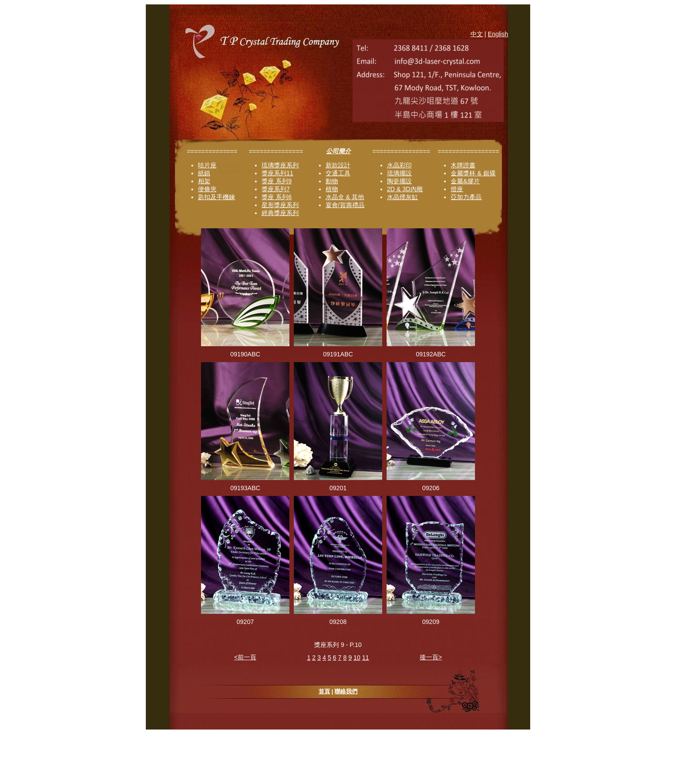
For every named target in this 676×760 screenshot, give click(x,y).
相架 (204, 181)
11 (365, 657)
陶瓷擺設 (399, 181)
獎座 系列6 (277, 196)
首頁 (324, 691)
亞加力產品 (466, 196)
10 (357, 657)
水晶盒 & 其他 (345, 196)
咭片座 (207, 165)
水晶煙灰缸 (402, 196)
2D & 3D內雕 (405, 189)
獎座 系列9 (277, 181)
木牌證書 (463, 165)
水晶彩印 (399, 165)
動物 (332, 181)
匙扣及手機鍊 (216, 196)
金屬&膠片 (465, 181)
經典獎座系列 (280, 212)
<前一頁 (245, 657)
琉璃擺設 (399, 173)
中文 (477, 34)
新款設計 (338, 165)
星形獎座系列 (280, 204)
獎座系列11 (277, 173)
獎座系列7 (276, 189)
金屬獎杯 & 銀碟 (473, 173)
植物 (332, 189)
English (498, 34)
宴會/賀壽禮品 (345, 204)
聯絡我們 (345, 691)
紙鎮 (204, 173)
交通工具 (338, 173)
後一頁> (431, 657)
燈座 (457, 189)
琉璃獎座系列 (280, 165)
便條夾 (207, 189)
